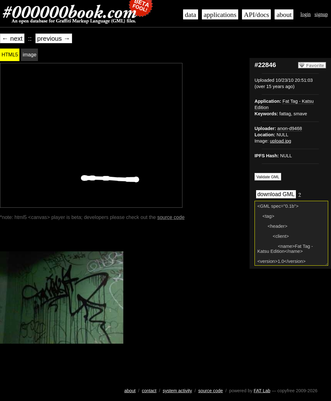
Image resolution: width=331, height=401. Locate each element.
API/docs (256, 14)
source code (171, 217)
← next (12, 38)
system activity (177, 390)
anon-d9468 (289, 128)
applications (220, 14)
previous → (53, 38)
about (284, 14)
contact (149, 390)
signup (321, 14)
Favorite (315, 65)
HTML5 (10, 54)
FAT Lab (262, 390)
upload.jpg (280, 140)
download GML (276, 194)
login (305, 14)
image (29, 54)
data (190, 14)
